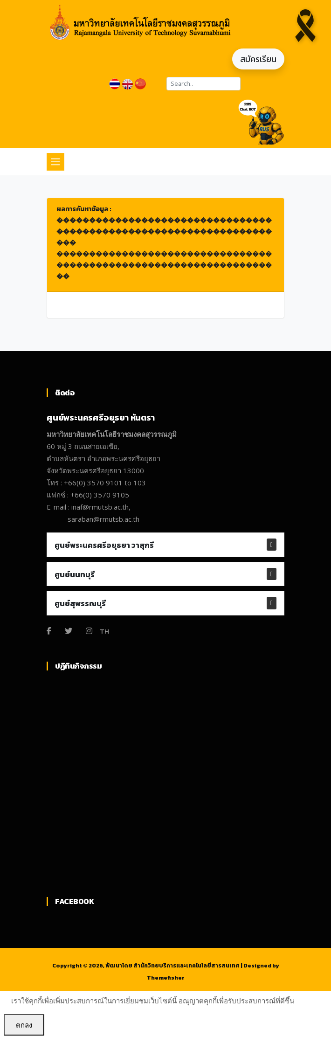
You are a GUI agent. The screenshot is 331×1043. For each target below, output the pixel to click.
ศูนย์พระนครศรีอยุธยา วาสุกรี (104, 545)
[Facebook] (49, 630)
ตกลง (24, 1024)
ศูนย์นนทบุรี (75, 574)
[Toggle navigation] (55, 162)
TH (104, 631)
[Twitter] (68, 630)
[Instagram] (89, 630)
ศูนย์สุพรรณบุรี (80, 603)
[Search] (203, 83)
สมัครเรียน (258, 59)
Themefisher (166, 978)
